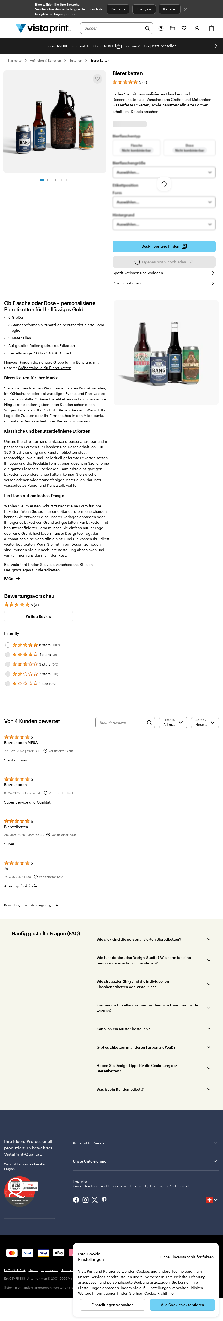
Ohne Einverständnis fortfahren (187, 1257)
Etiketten (75, 60)
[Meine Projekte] (172, 28)
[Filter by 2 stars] (7, 674)
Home (33, 1270)
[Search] (149, 722)
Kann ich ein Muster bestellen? (123, 1029)
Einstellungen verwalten (112, 1304)
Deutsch (118, 9)
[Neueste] (205, 722)
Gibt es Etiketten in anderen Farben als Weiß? (136, 1047)
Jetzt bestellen (163, 46)
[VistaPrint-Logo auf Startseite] (43, 28)
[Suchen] (147, 28)
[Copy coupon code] (117, 46)
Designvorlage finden (164, 248)
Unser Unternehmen (145, 1161)
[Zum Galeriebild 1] (42, 180)
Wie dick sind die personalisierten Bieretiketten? (139, 939)
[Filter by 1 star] (7, 683)
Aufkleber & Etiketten (45, 60)
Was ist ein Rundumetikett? (120, 1089)
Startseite (14, 60)
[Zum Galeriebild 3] (55, 180)
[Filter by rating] (173, 722)
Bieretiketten (99, 60)
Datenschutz (70, 1270)
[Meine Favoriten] (184, 28)
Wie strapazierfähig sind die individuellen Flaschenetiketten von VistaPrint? (133, 984)
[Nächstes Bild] (216, 46)
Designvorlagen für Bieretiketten (32, 570)
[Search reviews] (122, 722)
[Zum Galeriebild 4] (61, 180)
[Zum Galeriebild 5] (67, 180)
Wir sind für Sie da (145, 1142)
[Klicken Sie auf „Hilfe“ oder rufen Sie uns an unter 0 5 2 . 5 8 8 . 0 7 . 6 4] (161, 28)
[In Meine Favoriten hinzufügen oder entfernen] (97, 79)
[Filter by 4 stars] (7, 654)
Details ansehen (144, 111)
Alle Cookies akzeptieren (182, 1304)
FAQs (12, 578)
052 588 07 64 (15, 1270)
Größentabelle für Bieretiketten (44, 367)
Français (144, 9)
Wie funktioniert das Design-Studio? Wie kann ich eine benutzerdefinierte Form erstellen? (144, 960)
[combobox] (113, 28)
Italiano (169, 9)
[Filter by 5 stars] (7, 645)
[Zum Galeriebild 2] (48, 180)
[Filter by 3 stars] (7, 664)
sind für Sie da (20, 1164)
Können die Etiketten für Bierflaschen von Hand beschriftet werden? (148, 1008)
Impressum (49, 1270)
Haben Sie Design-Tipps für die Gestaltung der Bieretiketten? (137, 1068)
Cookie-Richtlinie (159, 1293)
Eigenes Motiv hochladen (164, 263)
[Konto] (197, 28)
